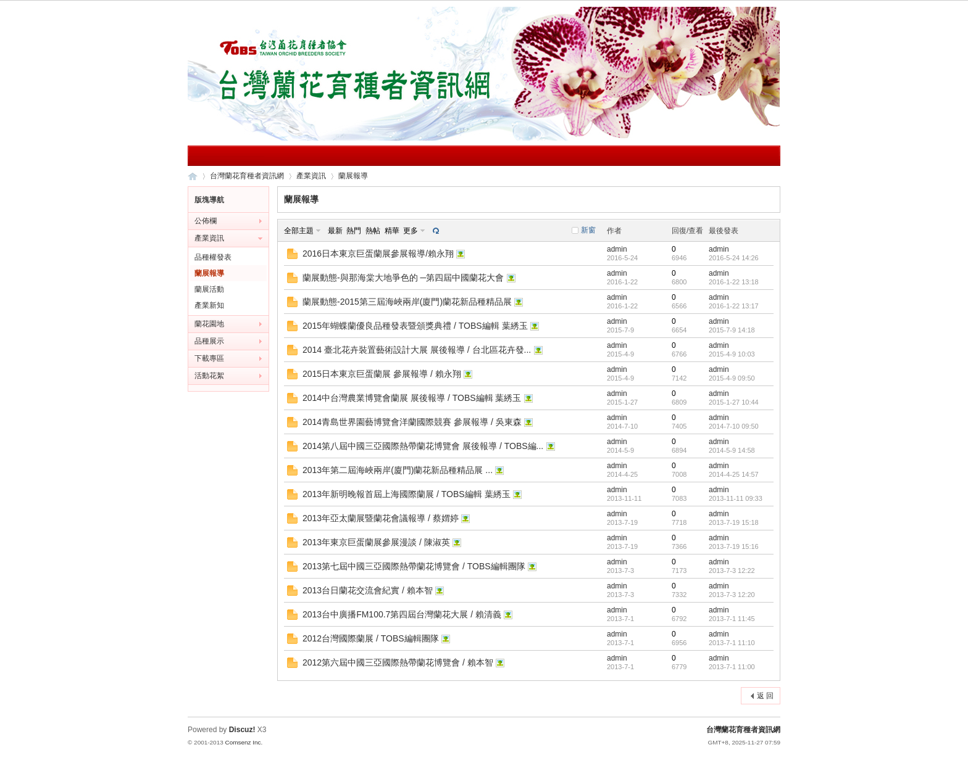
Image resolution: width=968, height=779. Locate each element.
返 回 (765, 695)
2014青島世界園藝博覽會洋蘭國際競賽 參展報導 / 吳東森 (412, 422)
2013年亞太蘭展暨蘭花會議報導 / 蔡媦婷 (380, 518)
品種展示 (209, 341)
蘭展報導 (353, 175)
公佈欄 (205, 220)
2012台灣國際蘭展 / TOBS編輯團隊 (370, 638)
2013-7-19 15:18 (734, 522)
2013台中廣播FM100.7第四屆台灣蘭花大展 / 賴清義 (401, 614)
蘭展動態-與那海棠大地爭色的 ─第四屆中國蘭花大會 (403, 277)
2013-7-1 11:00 (732, 666)
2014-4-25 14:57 (734, 474)
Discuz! (242, 729)
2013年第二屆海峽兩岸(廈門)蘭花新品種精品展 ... (397, 470)
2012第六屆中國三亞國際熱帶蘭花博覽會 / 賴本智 (397, 662)
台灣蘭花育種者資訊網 (193, 176)
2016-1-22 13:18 (734, 282)
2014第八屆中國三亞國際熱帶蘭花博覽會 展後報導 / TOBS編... (422, 446)
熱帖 (372, 230)
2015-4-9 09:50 (732, 378)
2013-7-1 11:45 (732, 618)
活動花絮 (209, 375)
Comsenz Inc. (243, 742)
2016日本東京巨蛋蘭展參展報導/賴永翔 (378, 253)
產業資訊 (311, 175)
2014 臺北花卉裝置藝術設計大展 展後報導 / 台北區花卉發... (416, 350)
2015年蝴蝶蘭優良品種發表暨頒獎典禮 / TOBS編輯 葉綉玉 (415, 326)
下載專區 (209, 358)
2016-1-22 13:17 (734, 306)
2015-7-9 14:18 (732, 330)
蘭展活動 (209, 289)
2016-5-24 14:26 (734, 258)
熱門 (353, 230)
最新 (335, 230)
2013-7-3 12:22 (732, 570)
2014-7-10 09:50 (734, 426)
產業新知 (209, 305)
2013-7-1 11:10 (732, 642)
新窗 (588, 230)
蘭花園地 (209, 323)
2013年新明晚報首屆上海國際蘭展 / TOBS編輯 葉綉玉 (406, 494)
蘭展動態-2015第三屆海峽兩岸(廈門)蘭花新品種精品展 (407, 302)
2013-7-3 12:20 (732, 594)
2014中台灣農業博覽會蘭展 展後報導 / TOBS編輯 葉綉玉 (411, 398)
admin (617, 249)
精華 (392, 230)
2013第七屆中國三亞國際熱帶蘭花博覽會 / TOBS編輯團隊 (413, 566)
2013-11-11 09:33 (735, 498)
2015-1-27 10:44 (734, 402)
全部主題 (299, 230)
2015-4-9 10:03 (732, 354)
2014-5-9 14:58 (732, 450)
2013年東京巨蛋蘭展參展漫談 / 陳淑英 (376, 542)
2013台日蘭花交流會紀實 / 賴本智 (367, 590)
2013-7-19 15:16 (734, 546)
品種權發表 (213, 257)
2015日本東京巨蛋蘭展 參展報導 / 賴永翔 (381, 374)
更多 (410, 230)
